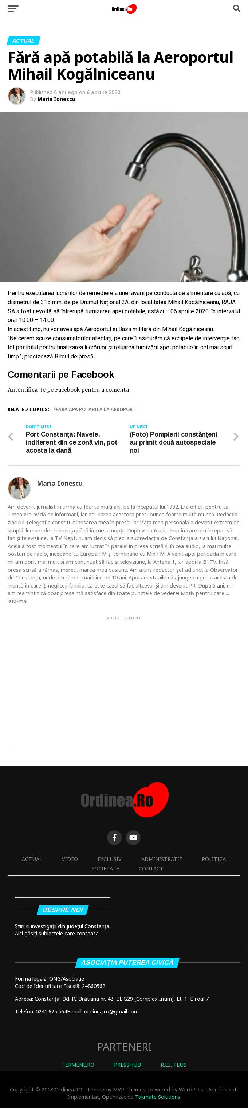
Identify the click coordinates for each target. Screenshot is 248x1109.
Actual (32, 860)
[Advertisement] (124, 673)
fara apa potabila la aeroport (96, 409)
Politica (214, 860)
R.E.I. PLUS (173, 1066)
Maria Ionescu (56, 99)
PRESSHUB (127, 1066)
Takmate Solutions (157, 1097)
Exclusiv (110, 860)
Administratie (161, 860)
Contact (151, 869)
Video (70, 860)
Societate (105, 869)
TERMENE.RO (78, 1066)
